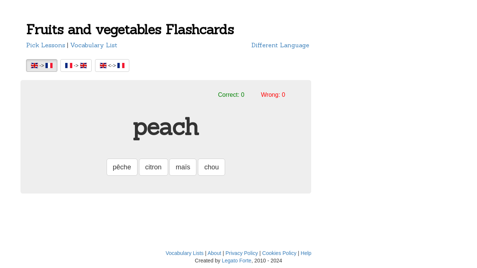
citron (153, 167)
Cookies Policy (279, 253)
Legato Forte (236, 261)
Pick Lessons (45, 45)
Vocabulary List (93, 45)
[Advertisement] (354, 136)
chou (211, 167)
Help (306, 253)
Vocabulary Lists (184, 253)
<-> (112, 65)
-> (42, 65)
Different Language (280, 45)
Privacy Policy (241, 253)
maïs (183, 167)
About (214, 253)
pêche (122, 167)
